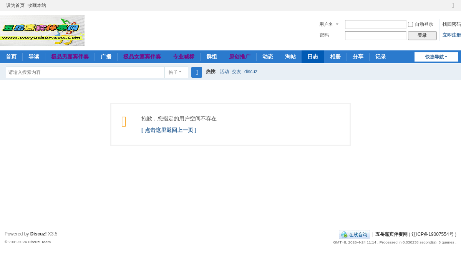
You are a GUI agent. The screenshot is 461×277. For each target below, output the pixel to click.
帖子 (173, 72)
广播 (106, 56)
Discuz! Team (39, 242)
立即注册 (452, 35)
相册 (335, 56)
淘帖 (290, 56)
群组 (211, 56)
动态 (267, 56)
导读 (33, 56)
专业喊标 (183, 56)
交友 (236, 71)
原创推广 (239, 56)
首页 (11, 56)
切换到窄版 (452, 8)
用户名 (326, 24)
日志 (312, 56)
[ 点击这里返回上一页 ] (168, 130)
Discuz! (38, 234)
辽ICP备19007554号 (432, 234)
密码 (324, 35)
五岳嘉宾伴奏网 (391, 234)
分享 (358, 56)
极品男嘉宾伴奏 (70, 56)
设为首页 (15, 5)
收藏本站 (37, 5)
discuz (250, 71)
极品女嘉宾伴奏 (142, 56)
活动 (224, 71)
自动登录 (420, 24)
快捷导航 (434, 57)
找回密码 (452, 24)
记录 (380, 56)
